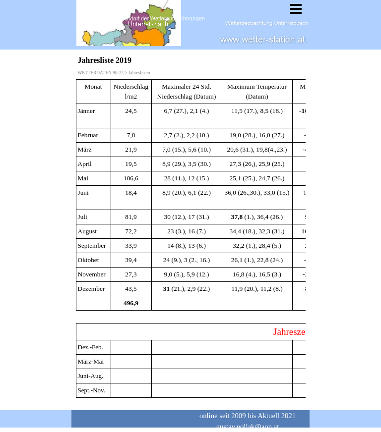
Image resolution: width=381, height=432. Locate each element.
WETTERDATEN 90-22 (101, 72)
